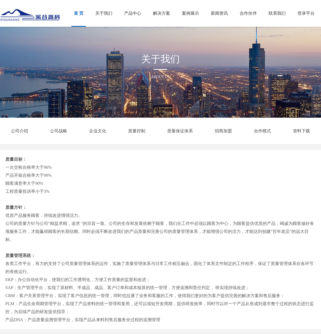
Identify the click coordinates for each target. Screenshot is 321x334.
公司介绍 (19, 131)
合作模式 (262, 131)
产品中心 (132, 13)
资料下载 (301, 131)
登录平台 (306, 13)
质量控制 (136, 131)
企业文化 (97, 131)
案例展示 (190, 13)
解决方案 (161, 13)
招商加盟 (223, 131)
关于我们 (103, 13)
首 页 (78, 13)
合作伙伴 (248, 13)
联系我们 (277, 13)
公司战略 (58, 131)
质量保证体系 (180, 131)
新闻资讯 (219, 13)
